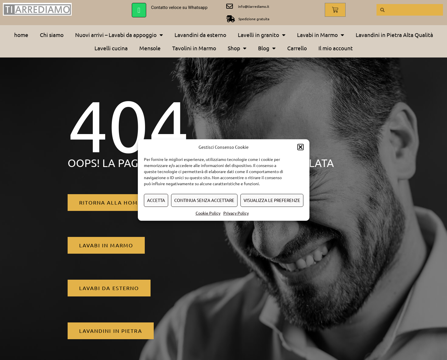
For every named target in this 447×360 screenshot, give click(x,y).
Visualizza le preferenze (272, 200)
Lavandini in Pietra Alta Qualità (394, 34)
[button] (300, 147)
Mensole (150, 47)
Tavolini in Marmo (194, 47)
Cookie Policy (208, 213)
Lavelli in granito (261, 34)
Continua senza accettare (204, 200)
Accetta (156, 200)
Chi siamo (52, 34)
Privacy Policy (236, 213)
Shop (237, 48)
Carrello (297, 47)
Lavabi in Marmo (320, 34)
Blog (267, 48)
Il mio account (335, 47)
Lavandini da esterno (200, 34)
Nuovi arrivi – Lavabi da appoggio (119, 34)
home (21, 34)
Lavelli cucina (111, 47)
